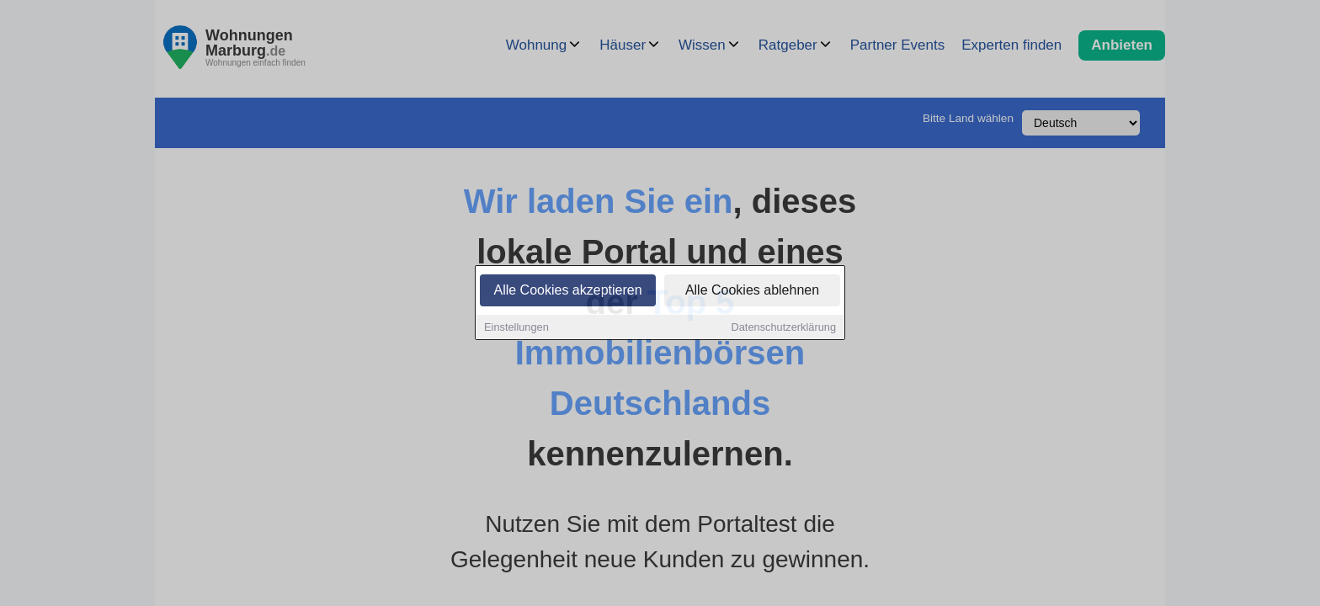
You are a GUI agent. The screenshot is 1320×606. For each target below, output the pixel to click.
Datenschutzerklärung (784, 328)
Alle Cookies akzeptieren (567, 291)
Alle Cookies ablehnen (752, 291)
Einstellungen (516, 328)
